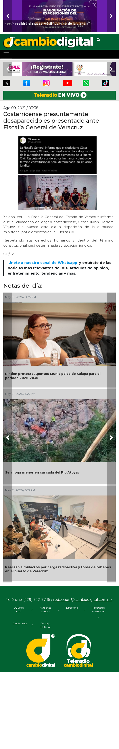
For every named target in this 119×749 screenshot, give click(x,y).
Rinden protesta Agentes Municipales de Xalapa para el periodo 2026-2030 (52, 376)
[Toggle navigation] (6, 54)
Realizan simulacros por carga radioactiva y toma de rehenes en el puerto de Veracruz (58, 569)
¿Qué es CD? (19, 609)
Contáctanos (18, 623)
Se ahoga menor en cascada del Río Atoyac (42, 472)
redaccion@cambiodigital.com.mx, (83, 600)
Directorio (72, 607)
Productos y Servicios (98, 609)
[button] (7, 16)
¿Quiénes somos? (45, 609)
